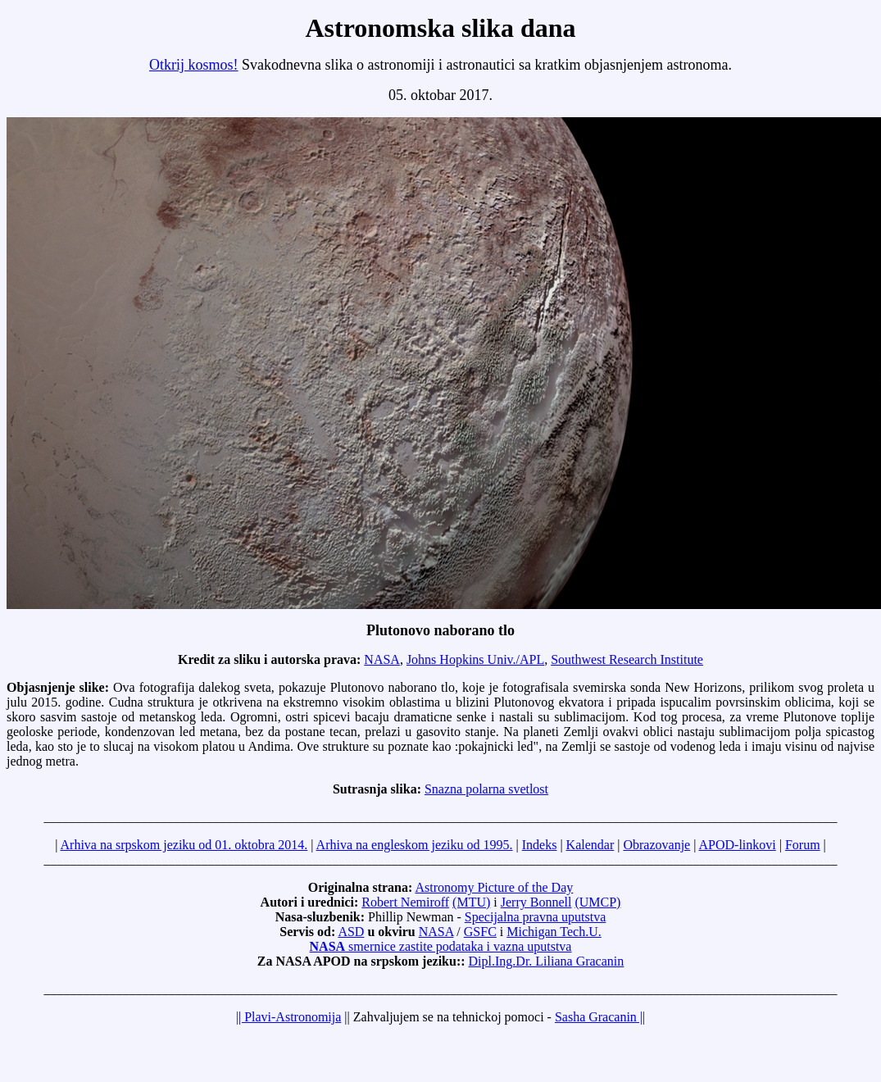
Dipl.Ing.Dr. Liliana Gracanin (546, 961)
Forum (802, 845)
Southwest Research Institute (627, 659)
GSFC (480, 932)
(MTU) (471, 902)
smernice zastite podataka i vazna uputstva (441, 946)
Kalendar (590, 845)
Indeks (539, 845)
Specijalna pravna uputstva (535, 917)
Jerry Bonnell (536, 902)
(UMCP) (597, 902)
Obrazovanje (656, 845)
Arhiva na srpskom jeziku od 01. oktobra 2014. (184, 845)
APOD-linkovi (737, 845)
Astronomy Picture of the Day (494, 887)
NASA (382, 659)
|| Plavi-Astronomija (289, 1017)
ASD (351, 932)
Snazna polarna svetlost (486, 789)
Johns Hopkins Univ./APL (475, 659)
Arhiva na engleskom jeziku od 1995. (414, 845)
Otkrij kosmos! (193, 65)
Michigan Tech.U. (553, 932)
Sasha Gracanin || (600, 1017)
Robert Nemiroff (405, 902)
